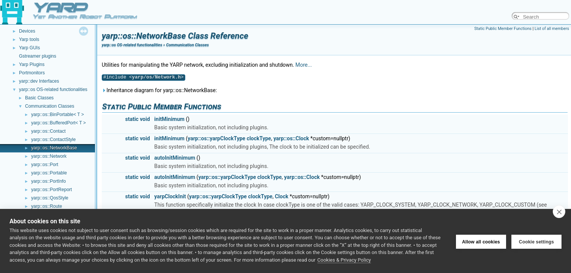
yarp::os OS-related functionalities (53, 89)
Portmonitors (32, 72)
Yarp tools (29, 39)
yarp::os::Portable (49, 173)
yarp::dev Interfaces (39, 81)
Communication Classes (49, 106)
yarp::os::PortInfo (48, 181)
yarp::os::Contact (48, 131)
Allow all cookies (481, 240)
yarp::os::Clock (291, 138)
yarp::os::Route (46, 206)
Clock (282, 196)
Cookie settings (536, 240)
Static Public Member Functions (503, 28)
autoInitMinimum (174, 158)
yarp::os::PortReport (51, 189)
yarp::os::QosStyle (49, 198)
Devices (27, 31)
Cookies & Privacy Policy (344, 260)
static (132, 119)
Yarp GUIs (29, 47)
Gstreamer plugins (37, 56)
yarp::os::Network (48, 156)
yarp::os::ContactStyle (53, 139)
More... (303, 65)
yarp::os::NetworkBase (54, 148)
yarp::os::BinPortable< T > (57, 114)
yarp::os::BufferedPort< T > (58, 123)
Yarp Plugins (31, 64)
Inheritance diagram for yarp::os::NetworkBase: (159, 90)
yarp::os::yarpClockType (216, 138)
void (145, 119)
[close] (559, 211)
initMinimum (169, 119)
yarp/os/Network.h (156, 77)
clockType (259, 138)
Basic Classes (39, 97)
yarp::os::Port (44, 164)
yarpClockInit (170, 196)
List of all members (552, 28)
